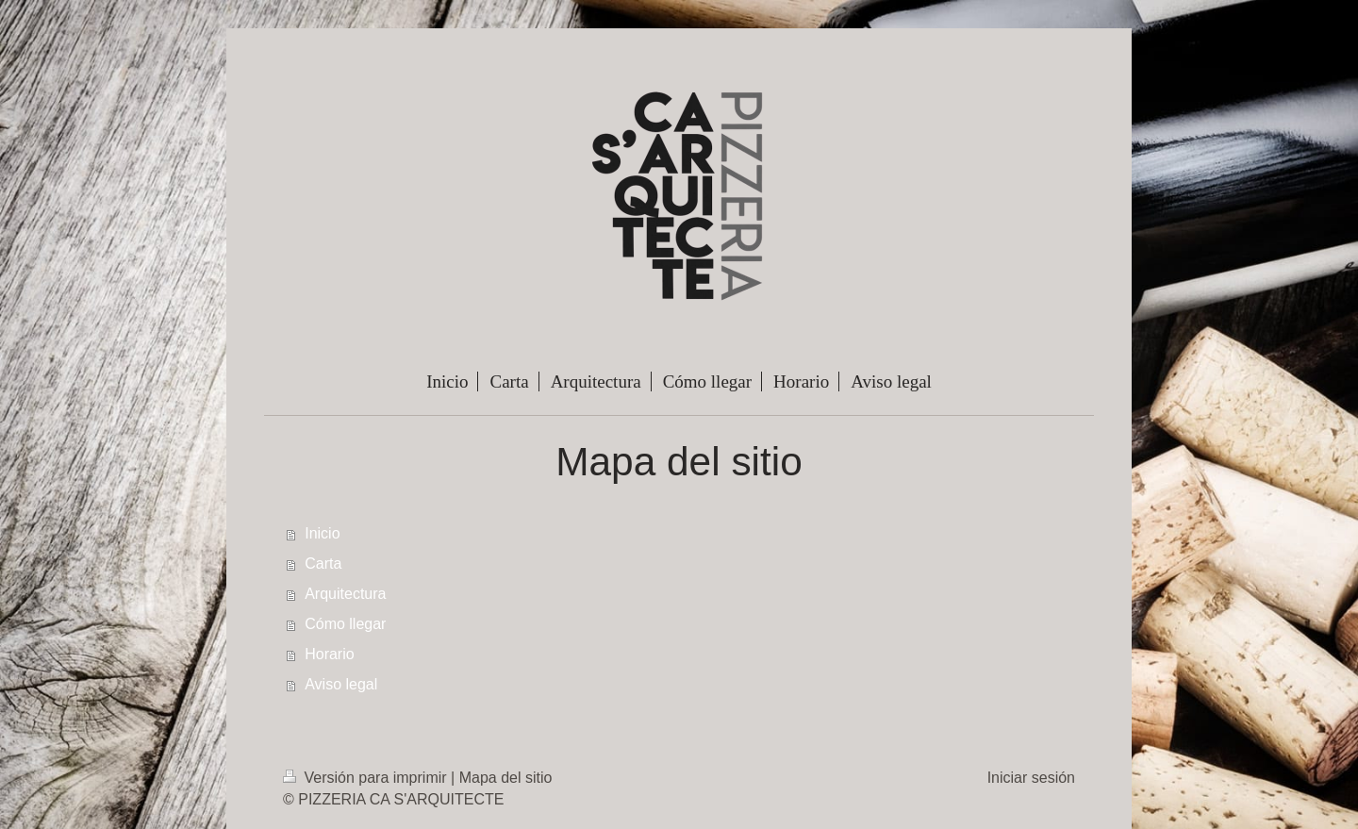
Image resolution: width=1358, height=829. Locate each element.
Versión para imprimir (367, 778)
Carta (323, 563)
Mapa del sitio (506, 778)
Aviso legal (341, 684)
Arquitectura (345, 594)
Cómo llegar (345, 624)
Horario (329, 654)
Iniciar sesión (1031, 778)
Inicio (322, 533)
